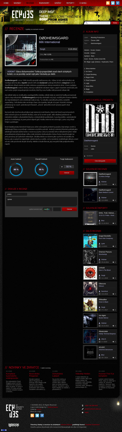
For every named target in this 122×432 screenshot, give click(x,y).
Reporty (70, 3)
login (87, 412)
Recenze (30, 3)
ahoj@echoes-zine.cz (93, 409)
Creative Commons (92, 425)
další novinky (46, 368)
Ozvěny (58, 3)
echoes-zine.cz (66, 425)
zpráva (41, 201)
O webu (83, 3)
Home (6, 3)
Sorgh (42, 49)
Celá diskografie (100, 161)
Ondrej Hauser (53, 407)
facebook (90, 156)
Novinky (17, 3)
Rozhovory (44, 3)
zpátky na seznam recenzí (35, 29)
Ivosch (39, 409)
